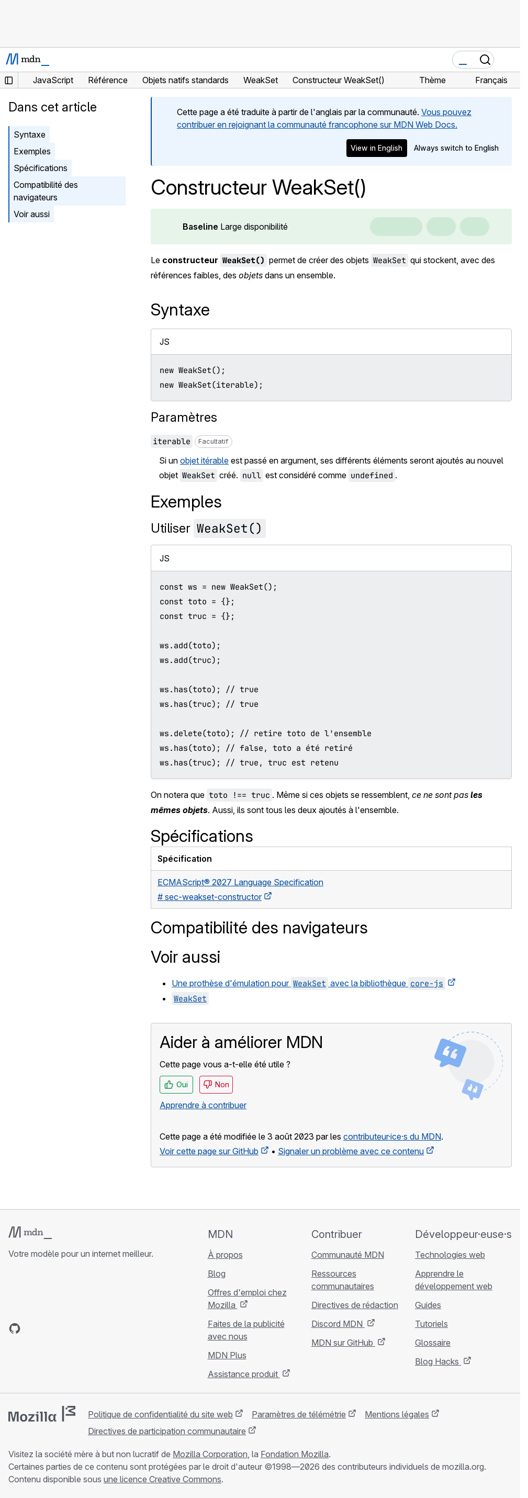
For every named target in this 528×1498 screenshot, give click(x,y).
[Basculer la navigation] (508, 60)
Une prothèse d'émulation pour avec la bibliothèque (308, 983)
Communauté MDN (347, 1254)
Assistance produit (244, 1374)
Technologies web (450, 1254)
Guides (428, 1305)
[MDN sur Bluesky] (33, 1328)
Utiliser (208, 528)
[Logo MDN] (30, 1232)
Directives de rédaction (354, 1305)
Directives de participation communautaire (167, 1431)
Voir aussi (32, 214)
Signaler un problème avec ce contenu (351, 1151)
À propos (225, 1254)
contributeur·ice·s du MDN (392, 1136)
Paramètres (184, 417)
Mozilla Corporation (210, 1454)
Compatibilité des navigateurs (46, 190)
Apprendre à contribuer (203, 1105)
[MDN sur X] (52, 1328)
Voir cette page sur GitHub (209, 1151)
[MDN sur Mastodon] (71, 1328)
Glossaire (433, 1342)
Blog (217, 1273)
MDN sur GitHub (343, 1342)
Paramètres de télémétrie (299, 1414)
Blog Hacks (438, 1361)
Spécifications (41, 168)
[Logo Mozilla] (41, 1414)
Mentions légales (397, 1414)
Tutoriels (431, 1324)
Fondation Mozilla (295, 1454)
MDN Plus (227, 1355)
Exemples (32, 151)
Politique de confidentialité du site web (160, 1414)
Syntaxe (30, 134)
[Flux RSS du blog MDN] (90, 1328)
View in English (376, 147)
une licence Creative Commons (162, 1479)
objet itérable (204, 460)
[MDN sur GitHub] (14, 1328)
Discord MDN (338, 1324)
